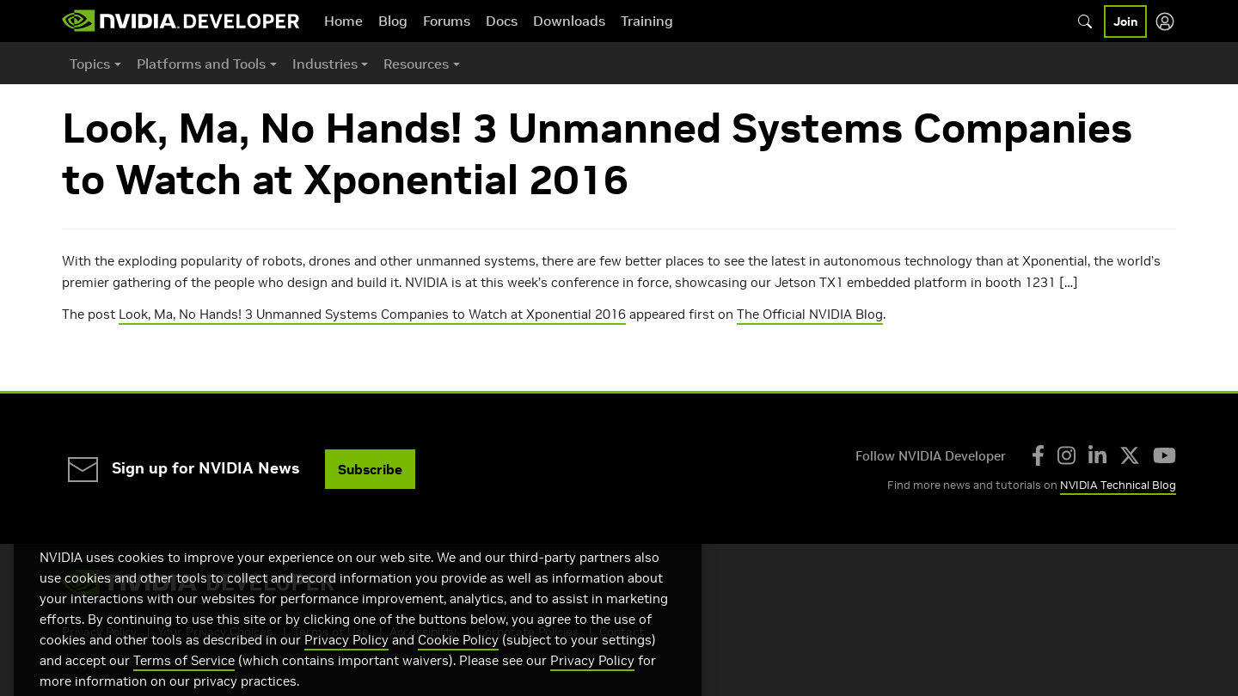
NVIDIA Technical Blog (1118, 485)
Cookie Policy (458, 659)
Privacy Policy (346, 659)
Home (343, 20)
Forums (446, 20)
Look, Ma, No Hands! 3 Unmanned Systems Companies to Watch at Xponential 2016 (372, 314)
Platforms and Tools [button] (201, 63)
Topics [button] (90, 63)
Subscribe (370, 469)
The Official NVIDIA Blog (810, 314)
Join (1125, 21)
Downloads (569, 20)
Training (647, 20)
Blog (393, 20)
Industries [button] (325, 63)
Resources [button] (416, 63)
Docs (502, 20)
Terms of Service (184, 680)
